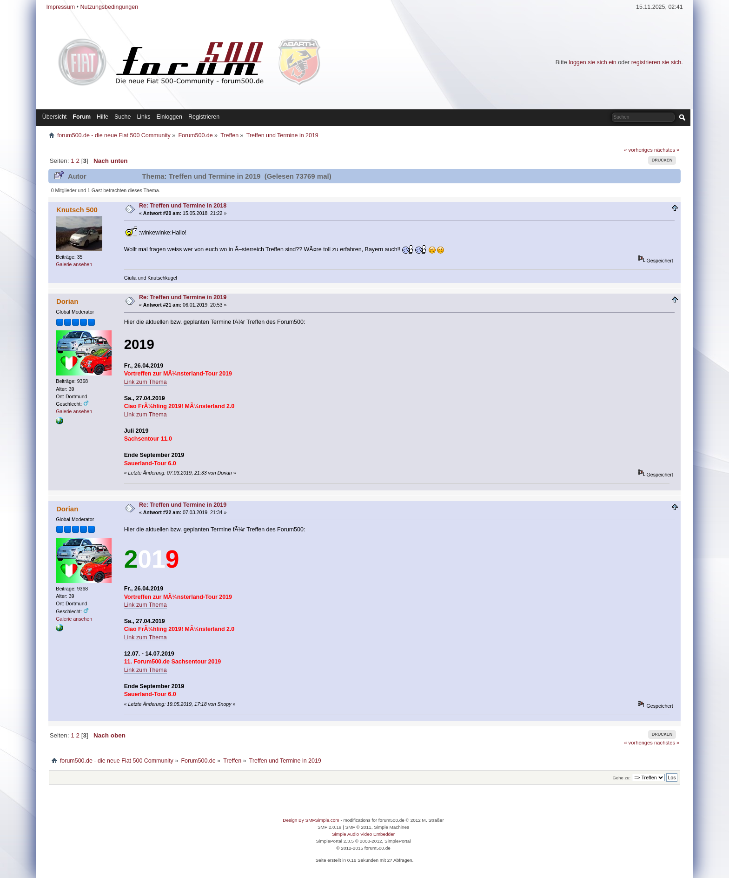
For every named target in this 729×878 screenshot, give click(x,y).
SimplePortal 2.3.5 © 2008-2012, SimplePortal (363, 841)
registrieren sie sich (656, 62)
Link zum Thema (145, 382)
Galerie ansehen (74, 264)
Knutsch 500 (77, 210)
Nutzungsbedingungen (109, 7)
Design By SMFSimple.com (311, 820)
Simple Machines (391, 827)
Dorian (67, 301)
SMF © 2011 (358, 827)
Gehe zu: (621, 777)
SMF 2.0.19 (330, 827)
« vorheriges (638, 150)
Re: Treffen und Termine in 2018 (182, 205)
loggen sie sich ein (592, 62)
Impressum (60, 7)
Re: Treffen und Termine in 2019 (182, 297)
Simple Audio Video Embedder (363, 834)
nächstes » (666, 150)
